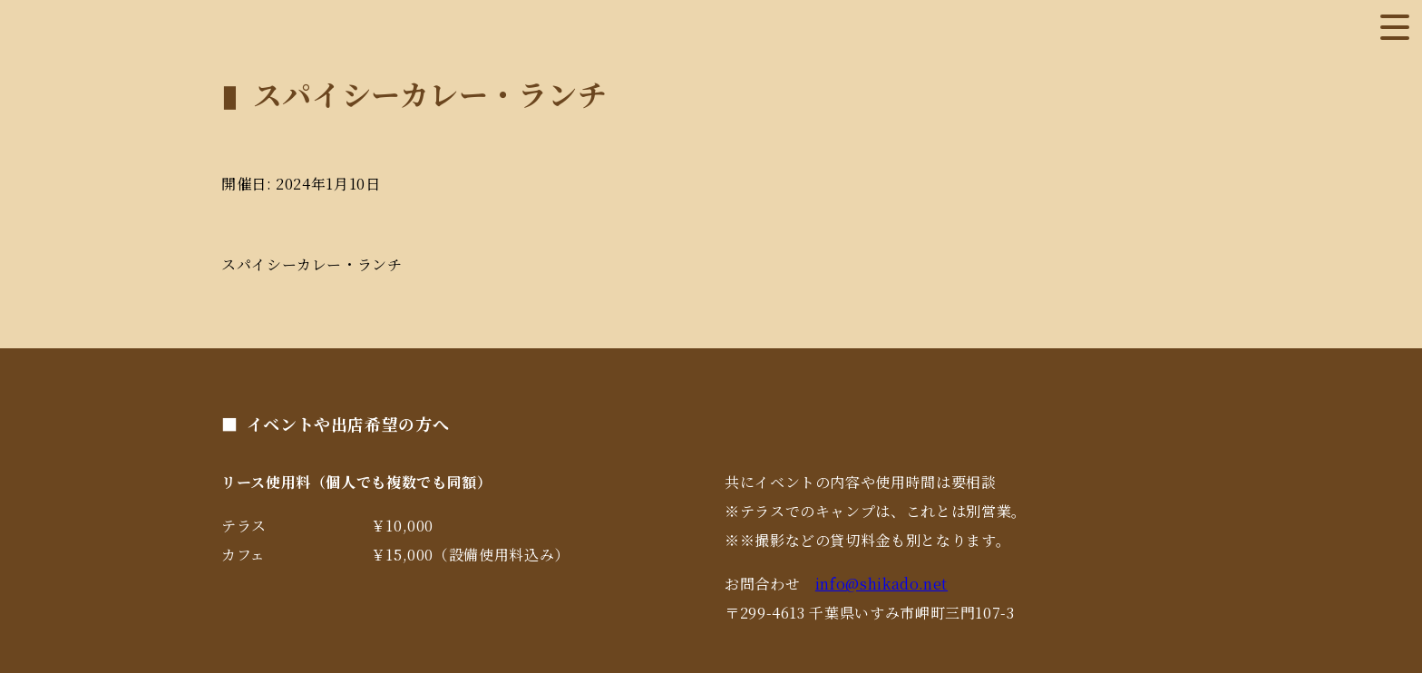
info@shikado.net (881, 583)
